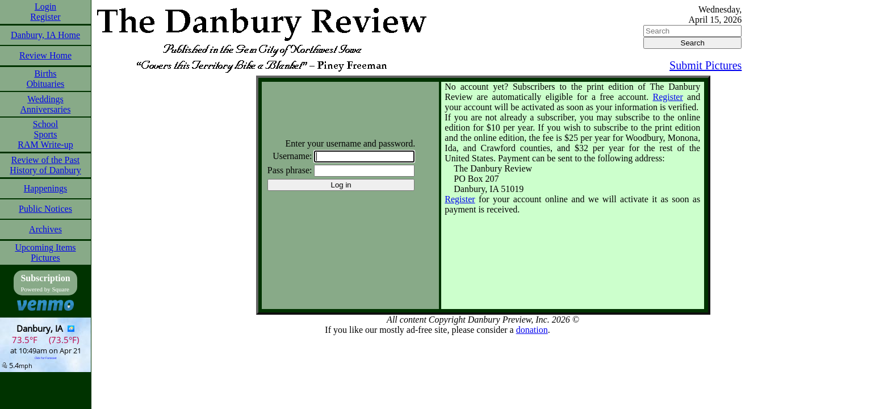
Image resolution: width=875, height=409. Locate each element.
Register (45, 17)
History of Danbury (45, 170)
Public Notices (45, 209)
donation (532, 330)
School (45, 124)
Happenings (45, 188)
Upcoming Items (45, 247)
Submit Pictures (705, 65)
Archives (45, 229)
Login (45, 6)
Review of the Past (45, 160)
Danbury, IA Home (45, 35)
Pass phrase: (289, 170)
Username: (292, 156)
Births (45, 73)
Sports (45, 134)
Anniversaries (45, 109)
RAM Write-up (45, 144)
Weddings (45, 99)
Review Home (45, 55)
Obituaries (46, 84)
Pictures (45, 257)
